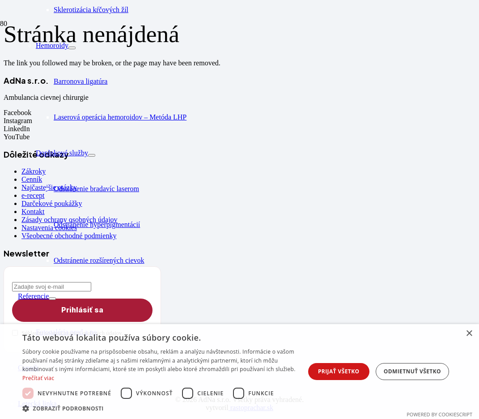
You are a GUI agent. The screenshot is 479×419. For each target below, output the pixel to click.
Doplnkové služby (62, 153)
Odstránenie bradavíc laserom (96, 188)
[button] (162, 408)
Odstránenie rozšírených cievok (99, 260)
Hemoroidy (52, 45)
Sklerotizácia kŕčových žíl (91, 9)
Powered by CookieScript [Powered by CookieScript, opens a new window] (439, 414)
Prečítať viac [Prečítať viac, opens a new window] (38, 378)
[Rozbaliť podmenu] (72, 48)
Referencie (33, 296)
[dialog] (239, 371)
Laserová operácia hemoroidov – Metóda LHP (120, 117)
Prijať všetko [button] (339, 371)
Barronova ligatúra (80, 81)
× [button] (469, 333)
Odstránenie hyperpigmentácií (97, 224)
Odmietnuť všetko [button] (412, 371)
